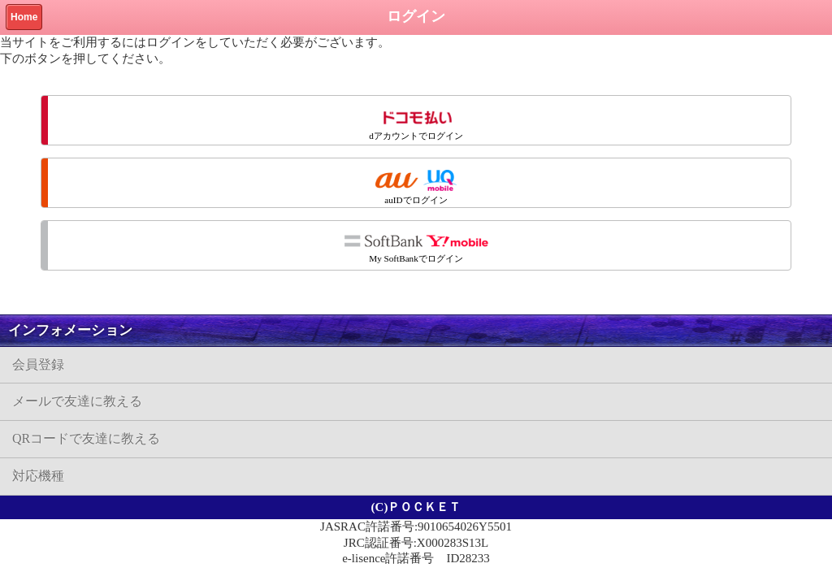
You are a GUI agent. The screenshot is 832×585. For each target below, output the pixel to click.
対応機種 (38, 476)
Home (24, 17)
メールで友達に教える (77, 401)
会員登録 (38, 364)
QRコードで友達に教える (86, 438)
